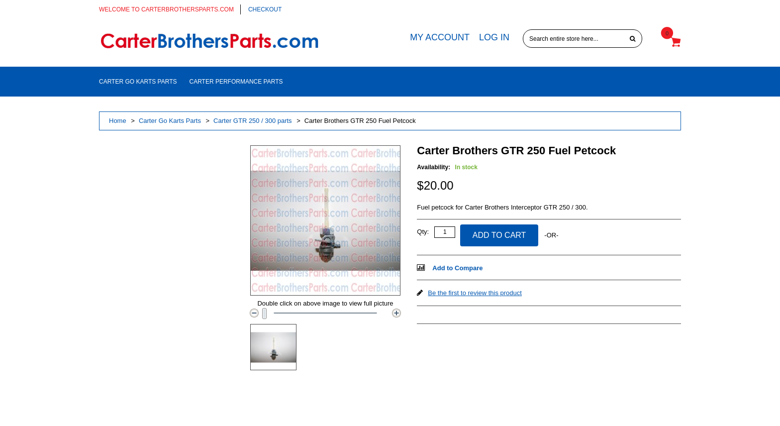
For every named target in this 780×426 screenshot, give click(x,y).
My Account (440, 37)
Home (117, 120)
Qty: (423, 231)
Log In (494, 37)
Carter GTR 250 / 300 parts (252, 120)
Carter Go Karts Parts (170, 120)
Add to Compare (457, 268)
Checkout (265, 9)
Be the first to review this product (475, 293)
